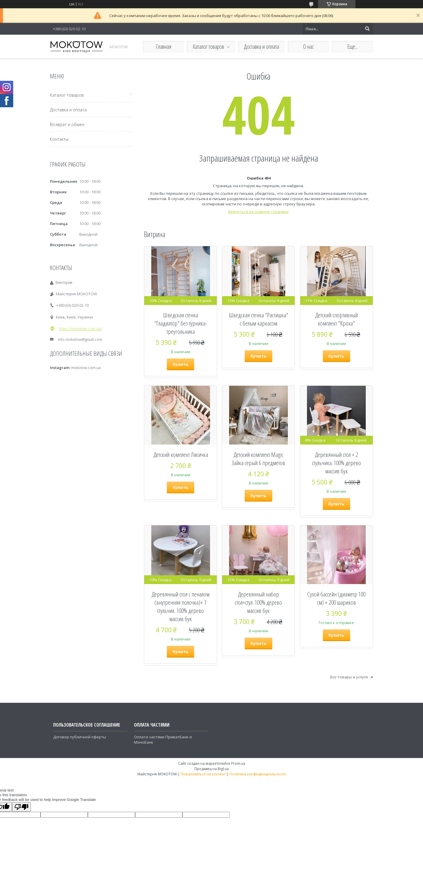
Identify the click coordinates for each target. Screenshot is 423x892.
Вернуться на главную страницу (258, 211)
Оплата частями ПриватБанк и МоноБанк (163, 739)
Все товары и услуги (349, 677)
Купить (181, 364)
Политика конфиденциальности (257, 774)
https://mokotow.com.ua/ (80, 328)
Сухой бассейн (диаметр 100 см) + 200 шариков (336, 598)
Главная (163, 47)
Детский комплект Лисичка (180, 454)
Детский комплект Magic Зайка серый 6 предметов (258, 458)
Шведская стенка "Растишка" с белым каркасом (258, 319)
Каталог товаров (208, 47)
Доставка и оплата (261, 47)
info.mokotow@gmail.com (80, 339)
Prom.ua (238, 763)
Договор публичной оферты (79, 737)
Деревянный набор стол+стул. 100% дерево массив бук (258, 602)
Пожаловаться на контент (203, 774)
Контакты (59, 139)
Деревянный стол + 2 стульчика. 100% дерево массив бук (336, 462)
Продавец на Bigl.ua (211, 768)
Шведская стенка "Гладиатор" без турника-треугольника (180, 323)
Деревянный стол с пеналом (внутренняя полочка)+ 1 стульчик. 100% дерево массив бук (180, 606)
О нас (308, 47)
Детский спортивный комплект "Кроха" (336, 319)
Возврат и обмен (67, 124)
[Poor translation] (21, 807)
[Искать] (367, 29)
